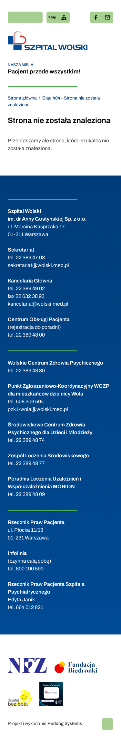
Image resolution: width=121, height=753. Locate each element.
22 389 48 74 (30, 440)
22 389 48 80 (30, 370)
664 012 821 (29, 607)
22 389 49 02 (30, 288)
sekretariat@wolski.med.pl (38, 265)
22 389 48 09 (30, 494)
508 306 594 (30, 401)
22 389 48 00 (30, 335)
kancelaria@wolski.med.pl (38, 304)
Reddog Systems (64, 723)
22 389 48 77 (30, 463)
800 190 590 (30, 568)
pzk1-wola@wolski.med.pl (38, 409)
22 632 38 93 (30, 296)
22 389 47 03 (30, 257)
